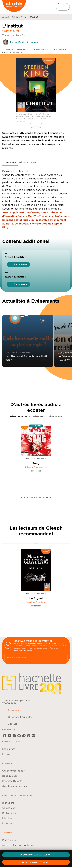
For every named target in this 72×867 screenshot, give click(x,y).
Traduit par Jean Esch (14, 35)
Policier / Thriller (19, 17)
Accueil (5, 17)
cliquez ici (31, 650)
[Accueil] (14, 7)
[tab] (10, 162)
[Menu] (63, 6)
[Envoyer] (64, 657)
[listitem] (4, 735)
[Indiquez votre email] (32, 658)
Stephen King (10, 30)
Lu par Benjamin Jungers (24, 42)
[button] (36, 854)
